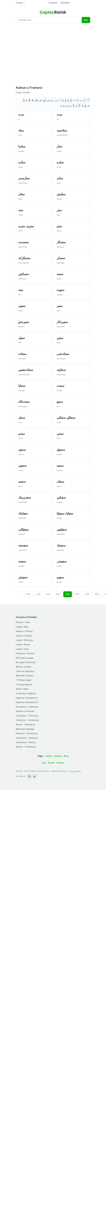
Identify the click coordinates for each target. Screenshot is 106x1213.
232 (28, 594)
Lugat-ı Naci (22, 627)
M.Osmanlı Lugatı (25, 658)
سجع (60, 401)
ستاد (21, 130)
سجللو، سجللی (66, 417)
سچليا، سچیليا (65, 513)
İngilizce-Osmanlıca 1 (27, 698)
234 (48, 594)
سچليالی (23, 529)
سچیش (23, 577)
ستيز (60, 306)
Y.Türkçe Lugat (23, 680)
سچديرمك (24, 497)
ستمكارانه (24, 258)
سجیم (22, 481)
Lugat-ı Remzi (23, 644)
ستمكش (23, 274)
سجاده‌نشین (25, 370)
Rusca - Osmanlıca (25, 724)
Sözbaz (60, 762)
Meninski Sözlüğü (25, 729)
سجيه (60, 465)
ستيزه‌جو (23, 322)
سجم (21, 433)
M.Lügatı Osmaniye (26, 662)
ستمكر (61, 258)
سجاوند (61, 370)
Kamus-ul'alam (23, 666)
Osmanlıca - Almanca (27, 738)
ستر (59, 210)
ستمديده (23, 242)
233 (38, 594)
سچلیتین (62, 529)
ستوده (60, 290)
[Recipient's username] (49, 20)
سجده (60, 385)
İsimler (48, 756)
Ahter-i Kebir (22, 689)
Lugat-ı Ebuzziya (24, 640)
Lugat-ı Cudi (22, 649)
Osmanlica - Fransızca (27, 715)
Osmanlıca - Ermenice (27, 706)
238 (87, 594)
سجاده (22, 354)
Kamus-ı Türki (23, 622)
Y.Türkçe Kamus (24, 684)
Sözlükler (65, 2)
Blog (66, 756)
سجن (60, 433)
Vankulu (58, 756)
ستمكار (61, 242)
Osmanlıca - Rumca (26, 742)
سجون (22, 465)
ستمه (60, 274)
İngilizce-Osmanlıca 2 (27, 702)
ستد (20, 210)
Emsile (51, 762)
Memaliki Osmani (24, 675)
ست (21, 114)
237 (77, 594)
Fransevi (53, 2)
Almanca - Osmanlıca (27, 733)
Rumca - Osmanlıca (26, 746)
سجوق (61, 449)
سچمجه (23, 545)
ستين (60, 338)
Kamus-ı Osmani (24, 631)
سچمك (61, 545)
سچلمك (23, 513)
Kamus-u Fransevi (25, 711)
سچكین (61, 497)
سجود (22, 449)
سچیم (60, 577)
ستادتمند (62, 130)
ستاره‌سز (24, 178)
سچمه (22, 561)
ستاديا (21, 146)
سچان (60, 481)
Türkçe (19, 2)
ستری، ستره (26, 226)
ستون (21, 306)
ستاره (21, 162)
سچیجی (62, 561)
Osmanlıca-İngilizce (26, 693)
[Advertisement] (28, 54)
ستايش (61, 194)
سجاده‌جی (63, 354)
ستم (59, 226)
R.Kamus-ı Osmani (25, 653)
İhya (44, 762)
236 (68, 594)
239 (97, 594)
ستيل (21, 338)
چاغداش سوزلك (75, 771)
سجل (21, 417)
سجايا (21, 385)
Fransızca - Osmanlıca (27, 720)
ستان (60, 178)
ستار (59, 146)
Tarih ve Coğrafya (25, 671)
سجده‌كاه (24, 401)
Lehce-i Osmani (24, 635)
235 (58, 594)
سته (20, 290)
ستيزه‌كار (62, 322)
